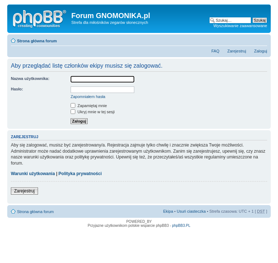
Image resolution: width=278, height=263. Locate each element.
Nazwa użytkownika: (30, 78)
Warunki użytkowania (33, 173)
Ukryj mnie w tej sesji (93, 112)
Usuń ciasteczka (191, 211)
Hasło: (17, 89)
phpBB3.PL (181, 226)
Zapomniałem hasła (88, 96)
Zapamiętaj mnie (89, 105)
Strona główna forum (37, 41)
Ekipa (168, 211)
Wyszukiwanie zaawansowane (240, 26)
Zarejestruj (236, 51)
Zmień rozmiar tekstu (262, 39)
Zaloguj (260, 51)
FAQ (215, 51)
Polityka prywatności (80, 173)
